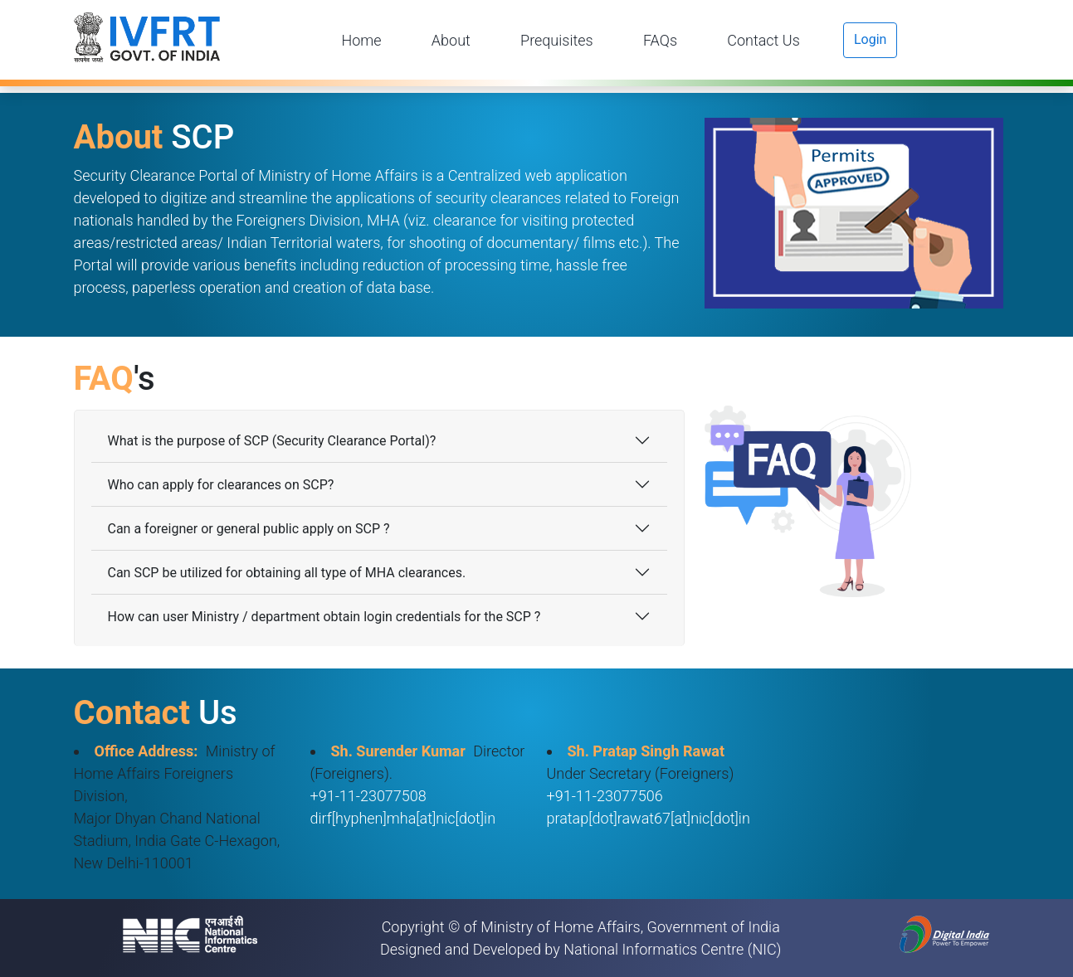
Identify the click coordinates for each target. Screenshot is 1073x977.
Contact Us (763, 40)
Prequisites (556, 40)
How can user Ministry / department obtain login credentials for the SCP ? (324, 617)
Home (362, 40)
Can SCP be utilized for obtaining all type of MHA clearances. (287, 573)
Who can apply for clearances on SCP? (221, 485)
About (451, 40)
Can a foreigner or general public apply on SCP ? (249, 529)
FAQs (660, 40)
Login (870, 39)
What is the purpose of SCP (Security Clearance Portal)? (272, 441)
